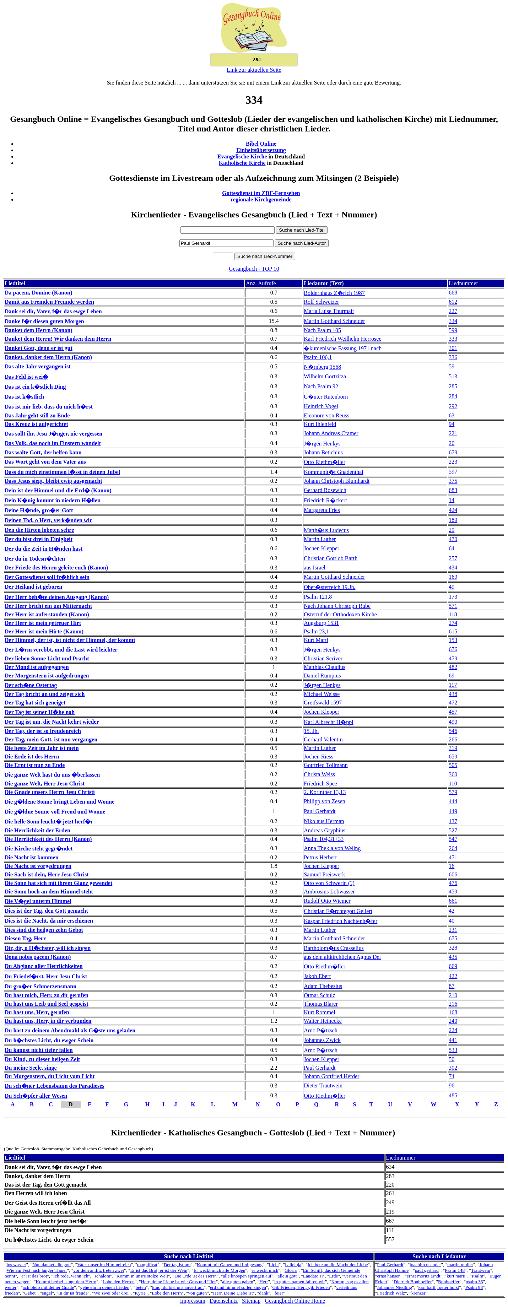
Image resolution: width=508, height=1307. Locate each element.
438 (453, 694)
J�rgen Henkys (322, 444)
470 (453, 539)
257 (453, 558)
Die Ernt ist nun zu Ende (35, 765)
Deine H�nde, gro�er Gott (39, 510)
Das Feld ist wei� (26, 377)
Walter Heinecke (323, 1021)
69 (451, 676)
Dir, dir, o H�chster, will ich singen (48, 948)
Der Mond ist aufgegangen (37, 667)
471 (453, 857)
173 (453, 597)
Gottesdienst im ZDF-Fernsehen (261, 193)
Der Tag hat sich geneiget (35, 703)
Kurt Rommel (319, 1012)
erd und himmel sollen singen (238, 1287)
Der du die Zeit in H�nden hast (43, 549)
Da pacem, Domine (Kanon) (38, 293)
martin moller (460, 1264)
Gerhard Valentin (323, 739)
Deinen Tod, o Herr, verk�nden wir (48, 520)
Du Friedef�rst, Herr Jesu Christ (46, 976)
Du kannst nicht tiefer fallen (39, 1050)
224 (453, 1030)
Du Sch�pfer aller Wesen (36, 1096)
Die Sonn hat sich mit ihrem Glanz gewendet (58, 883)
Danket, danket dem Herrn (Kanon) (48, 357)
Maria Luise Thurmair (329, 311)
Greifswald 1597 (323, 703)
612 (453, 302)
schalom (102, 1276)
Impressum (192, 1301)
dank (263, 1293)
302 (453, 1068)
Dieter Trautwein (323, 1085)
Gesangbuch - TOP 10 (254, 269)
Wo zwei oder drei (111, 1293)
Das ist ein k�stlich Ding (35, 387)
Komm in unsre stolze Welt (142, 1276)
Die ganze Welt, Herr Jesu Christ (45, 784)
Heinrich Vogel (321, 406)
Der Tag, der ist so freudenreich (43, 731)
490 (453, 722)
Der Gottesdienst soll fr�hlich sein (47, 577)
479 (453, 658)
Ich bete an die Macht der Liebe (338, 1264)
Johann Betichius (323, 452)
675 (453, 938)
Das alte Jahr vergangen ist (37, 366)
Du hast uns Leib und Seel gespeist (46, 1004)
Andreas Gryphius (324, 830)
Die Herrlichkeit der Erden (37, 830)
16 (451, 866)
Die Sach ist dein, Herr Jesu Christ (47, 874)
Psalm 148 (455, 1270)
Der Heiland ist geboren (34, 587)
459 (453, 892)
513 (453, 376)
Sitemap (251, 1301)
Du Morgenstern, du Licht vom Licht (49, 1076)
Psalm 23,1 (316, 631)
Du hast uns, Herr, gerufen (37, 1012)
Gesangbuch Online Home (295, 1301)
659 (453, 757)
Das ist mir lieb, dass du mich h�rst (49, 407)
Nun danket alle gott (51, 1264)
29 (451, 530)
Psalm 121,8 (318, 597)
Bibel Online (261, 144)
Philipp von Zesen (324, 801)
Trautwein (480, 1270)
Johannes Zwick (322, 1040)
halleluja (293, 1264)
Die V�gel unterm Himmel (38, 901)
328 (453, 948)
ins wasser (16, 1264)
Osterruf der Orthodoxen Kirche (340, 614)
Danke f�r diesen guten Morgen (44, 321)
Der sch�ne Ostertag (31, 685)
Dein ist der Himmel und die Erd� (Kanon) (58, 490)
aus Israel (314, 568)
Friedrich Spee (320, 784)
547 (453, 839)
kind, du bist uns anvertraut (178, 1287)
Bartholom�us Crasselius (333, 948)
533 (453, 1050)
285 (453, 386)
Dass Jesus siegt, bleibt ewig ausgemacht (53, 481)
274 (453, 623)
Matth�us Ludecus (326, 530)
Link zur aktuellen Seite (254, 70)
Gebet (30, 1293)
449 (453, 811)
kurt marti (456, 1276)
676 (453, 649)
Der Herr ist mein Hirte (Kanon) (44, 631)
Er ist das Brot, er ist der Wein (159, 1270)
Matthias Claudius (324, 667)
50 (451, 1059)
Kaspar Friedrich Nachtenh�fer (340, 921)
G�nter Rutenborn (326, 397)
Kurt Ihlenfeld (320, 424)
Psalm (477, 1276)
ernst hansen (388, 1276)
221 (453, 433)
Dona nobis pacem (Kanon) (38, 957)
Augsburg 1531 (321, 623)
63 (451, 415)
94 (451, 424)
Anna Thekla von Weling (332, 848)
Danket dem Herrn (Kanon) (38, 330)
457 (453, 712)
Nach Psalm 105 (322, 330)
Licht (274, 1264)
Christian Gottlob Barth (330, 558)
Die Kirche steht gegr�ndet (38, 849)
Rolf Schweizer (321, 302)
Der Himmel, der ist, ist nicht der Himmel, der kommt (70, 640)
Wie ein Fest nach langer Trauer (36, 1270)
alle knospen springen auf (247, 1276)
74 (451, 1076)
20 (451, 443)
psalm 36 (474, 1281)
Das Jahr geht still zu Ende (37, 415)
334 (453, 321)
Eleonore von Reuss (326, 415)
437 (453, 821)
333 (453, 339)
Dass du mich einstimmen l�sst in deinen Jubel (62, 472)
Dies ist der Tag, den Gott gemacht (46, 911)
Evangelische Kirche (242, 156)
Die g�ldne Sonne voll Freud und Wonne (55, 812)
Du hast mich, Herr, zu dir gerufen (46, 995)
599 (453, 330)
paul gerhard (427, 1270)
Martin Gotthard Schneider (334, 321)
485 (453, 1095)
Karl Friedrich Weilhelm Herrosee (342, 339)
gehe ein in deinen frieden (104, 1287)
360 (453, 774)
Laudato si (313, 1276)
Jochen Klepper (321, 548)
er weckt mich (265, 1270)
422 (453, 976)
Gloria (291, 1270)
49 (451, 587)
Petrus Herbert (320, 857)
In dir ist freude (73, 1293)
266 (453, 739)
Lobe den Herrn (167, 1293)
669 (453, 966)
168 (453, 1012)
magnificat (147, 1264)
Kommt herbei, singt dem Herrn (66, 1281)
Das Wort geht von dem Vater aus (45, 462)
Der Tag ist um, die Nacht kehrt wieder (52, 722)
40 (451, 921)
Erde (333, 1276)
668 (453, 293)
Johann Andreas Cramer (331, 433)
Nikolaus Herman (324, 821)
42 (451, 911)
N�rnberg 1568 (322, 367)
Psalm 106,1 (318, 357)
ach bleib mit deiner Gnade (48, 1287)
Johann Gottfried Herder (331, 1076)
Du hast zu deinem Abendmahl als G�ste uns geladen (70, 1030)
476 (453, 883)
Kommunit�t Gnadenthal (333, 472)
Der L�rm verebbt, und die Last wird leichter (61, 650)
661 (453, 901)
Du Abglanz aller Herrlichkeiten (44, 966)
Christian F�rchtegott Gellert (338, 911)
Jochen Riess (318, 757)
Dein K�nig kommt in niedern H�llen (53, 500)
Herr (263, 1281)
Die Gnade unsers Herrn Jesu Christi (50, 792)
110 (453, 784)
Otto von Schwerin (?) (329, 883)
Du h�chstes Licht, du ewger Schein (49, 1040)
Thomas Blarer (321, 1004)
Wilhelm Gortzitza (325, 376)
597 (453, 472)
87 (451, 986)
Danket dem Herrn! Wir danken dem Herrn (58, 339)
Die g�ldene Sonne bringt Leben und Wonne (59, 802)
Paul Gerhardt (319, 811)
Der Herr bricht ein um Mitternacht (48, 606)
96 (451, 1085)
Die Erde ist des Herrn (32, 757)
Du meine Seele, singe (31, 1068)
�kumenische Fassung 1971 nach (343, 348)
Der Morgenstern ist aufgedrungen (47, 676)
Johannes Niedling (394, 1287)
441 (453, 1040)
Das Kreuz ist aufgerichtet (36, 424)
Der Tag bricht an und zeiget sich (45, 694)
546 (453, 731)
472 (453, 703)
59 (451, 366)
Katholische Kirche (242, 163)
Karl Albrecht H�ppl (328, 722)
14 (451, 500)
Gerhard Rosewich (325, 490)
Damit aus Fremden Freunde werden (49, 302)
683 (453, 490)
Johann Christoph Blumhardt (336, 481)
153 (453, 640)
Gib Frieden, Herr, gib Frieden (301, 1287)
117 (453, 685)
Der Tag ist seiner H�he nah (40, 712)
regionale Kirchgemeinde (261, 199)
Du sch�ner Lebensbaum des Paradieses (54, 1086)
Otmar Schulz (319, 995)
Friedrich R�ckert (325, 500)
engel (47, 1293)
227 (453, 311)
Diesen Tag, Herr (25, 938)
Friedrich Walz (391, 1293)
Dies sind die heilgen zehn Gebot (44, 930)
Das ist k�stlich (24, 397)
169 (453, 577)
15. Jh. (311, 731)
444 (453, 801)
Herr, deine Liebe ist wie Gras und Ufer (178, 1281)
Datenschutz (224, 1301)
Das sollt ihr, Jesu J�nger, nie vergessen (53, 434)
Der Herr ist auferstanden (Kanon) (47, 614)
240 (453, 1021)
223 (453, 462)
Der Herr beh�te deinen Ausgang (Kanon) (57, 597)
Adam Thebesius (323, 986)
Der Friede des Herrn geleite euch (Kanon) (56, 568)
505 (453, 765)
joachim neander (425, 1264)
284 (453, 396)
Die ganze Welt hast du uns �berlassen (52, 775)
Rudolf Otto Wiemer (327, 901)
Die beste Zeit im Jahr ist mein (42, 748)
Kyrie (140, 1293)
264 (453, 848)
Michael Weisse (322, 694)
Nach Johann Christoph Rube (337, 606)
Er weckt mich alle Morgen (219, 1270)
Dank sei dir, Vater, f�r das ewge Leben (53, 311)
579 (453, 792)
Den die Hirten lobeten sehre (39, 530)
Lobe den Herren (119, 1281)
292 (453, 406)
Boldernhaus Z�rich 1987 (334, 293)
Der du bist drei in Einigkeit (38, 539)
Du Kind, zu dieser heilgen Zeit (42, 1059)
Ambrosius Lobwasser (329, 892)
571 (453, 606)
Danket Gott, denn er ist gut (38, 348)
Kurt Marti (316, 640)
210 (453, 995)
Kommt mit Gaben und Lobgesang (230, 1264)
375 (453, 481)
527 (453, 830)
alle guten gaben (237, 1281)
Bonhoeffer (448, 1281)
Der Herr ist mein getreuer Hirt (43, 623)
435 (453, 957)
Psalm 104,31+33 (324, 839)
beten (141, 1287)
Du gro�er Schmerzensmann (40, 986)
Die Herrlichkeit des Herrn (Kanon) (48, 839)
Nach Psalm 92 (321, 386)
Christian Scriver (323, 658)
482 (453, 667)
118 (453, 614)
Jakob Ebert (317, 976)
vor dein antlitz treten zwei (98, 1270)
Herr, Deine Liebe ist (233, 1293)
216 (453, 1004)
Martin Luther (320, 539)
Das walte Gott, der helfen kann (43, 452)
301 (453, 348)
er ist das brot (34, 1276)
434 (453, 568)
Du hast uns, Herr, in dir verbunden (48, 1021)
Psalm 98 (474, 1287)
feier (279, 1293)
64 (451, 548)
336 (453, 357)
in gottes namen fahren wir (299, 1281)
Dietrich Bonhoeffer (413, 1281)
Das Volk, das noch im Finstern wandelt (53, 443)
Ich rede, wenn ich (70, 1276)
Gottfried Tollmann (325, 765)
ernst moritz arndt (424, 1276)
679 (453, 452)
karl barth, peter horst (438, 1287)
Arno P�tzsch (320, 1030)
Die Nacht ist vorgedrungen (38, 866)
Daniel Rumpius (322, 676)
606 (453, 874)
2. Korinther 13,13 (325, 792)
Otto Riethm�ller (324, 462)
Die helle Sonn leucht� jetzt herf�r (49, 822)
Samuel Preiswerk (324, 874)
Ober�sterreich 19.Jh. (329, 587)
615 (453, 631)
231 (453, 930)
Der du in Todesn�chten (35, 559)
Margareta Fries (322, 510)
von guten (197, 1293)
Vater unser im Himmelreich (104, 1264)
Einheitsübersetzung (261, 150)
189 (453, 520)
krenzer (418, 1293)
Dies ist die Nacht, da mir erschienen (49, 921)
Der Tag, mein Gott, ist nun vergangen (51, 739)
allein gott (287, 1276)
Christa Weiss (319, 774)
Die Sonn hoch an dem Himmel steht (49, 892)
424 (453, 510)
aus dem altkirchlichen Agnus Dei (342, 957)
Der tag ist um (177, 1264)
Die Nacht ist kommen (32, 857)
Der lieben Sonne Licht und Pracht (47, 658)
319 (453, 748)
